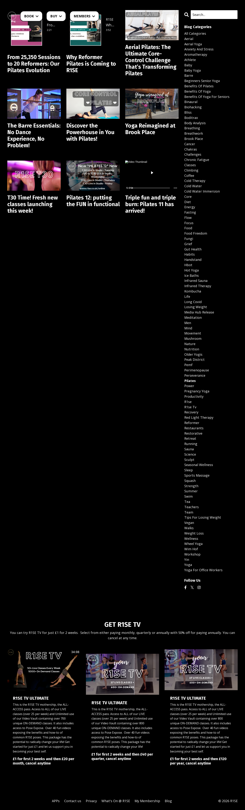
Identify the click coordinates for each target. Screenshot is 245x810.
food (188, 228)
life (187, 296)
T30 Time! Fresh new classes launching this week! (32, 204)
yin (186, 559)
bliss (188, 112)
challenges (192, 154)
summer (191, 491)
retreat (190, 438)
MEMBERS (84, 16)
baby (188, 65)
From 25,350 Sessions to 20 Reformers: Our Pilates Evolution (34, 64)
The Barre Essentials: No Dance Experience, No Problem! (34, 135)
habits (189, 254)
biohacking (193, 107)
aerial (188, 39)
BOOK (31, 16)
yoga (188, 564)
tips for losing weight (202, 517)
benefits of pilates (199, 86)
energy (189, 207)
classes (190, 165)
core (188, 196)
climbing (191, 170)
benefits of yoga (197, 91)
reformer (191, 423)
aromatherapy (195, 54)
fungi (188, 238)
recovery (191, 412)
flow (188, 217)
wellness (191, 538)
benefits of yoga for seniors (206, 96)
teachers (191, 507)
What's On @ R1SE (115, 801)
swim (188, 496)
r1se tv (190, 407)
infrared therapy (197, 286)
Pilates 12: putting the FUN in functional (93, 201)
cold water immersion (202, 191)
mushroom (192, 338)
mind (188, 328)
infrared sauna (196, 280)
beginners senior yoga (202, 81)
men (187, 323)
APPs (56, 801)
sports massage (197, 475)
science (190, 454)
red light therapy (198, 417)
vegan (189, 522)
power (189, 386)
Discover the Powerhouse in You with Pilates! (90, 132)
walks (189, 528)
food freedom (195, 233)
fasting (190, 212)
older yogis (193, 354)
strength (191, 486)
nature (189, 344)
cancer (189, 144)
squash (190, 480)
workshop (192, 554)
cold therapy (194, 180)
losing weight (195, 307)
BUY (56, 16)
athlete (190, 60)
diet (187, 202)
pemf (188, 365)
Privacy (91, 801)
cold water (193, 186)
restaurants (193, 428)
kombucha (192, 291)
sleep (188, 470)
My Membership (147, 801)
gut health (192, 249)
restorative (193, 433)
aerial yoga (193, 44)
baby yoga (192, 70)
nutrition (191, 349)
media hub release (199, 312)
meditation (193, 317)
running (190, 444)
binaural (190, 102)
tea (187, 501)
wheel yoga (193, 543)
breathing (192, 128)
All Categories (195, 33)
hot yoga (191, 270)
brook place (193, 138)
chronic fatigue (196, 159)
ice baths (191, 275)
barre (188, 75)
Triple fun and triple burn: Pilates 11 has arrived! (150, 204)
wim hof (191, 549)
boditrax (191, 117)
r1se (188, 402)
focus (188, 223)
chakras (190, 149)
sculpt (189, 459)
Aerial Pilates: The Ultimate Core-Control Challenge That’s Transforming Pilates (150, 60)
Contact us (72, 801)
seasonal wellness (198, 465)
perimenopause (196, 370)
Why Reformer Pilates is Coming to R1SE (91, 64)
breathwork (193, 133)
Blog (168, 801)
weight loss (194, 533)
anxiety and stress (199, 49)
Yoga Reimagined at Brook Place (150, 129)
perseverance (194, 375)
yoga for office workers (203, 570)
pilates (190, 381)
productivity (193, 396)
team (188, 512)
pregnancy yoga (196, 391)
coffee (189, 175)
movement (192, 333)
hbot (188, 265)
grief (188, 244)
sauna (189, 449)
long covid (193, 302)
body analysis (195, 123)
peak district (194, 359)
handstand (192, 259)
